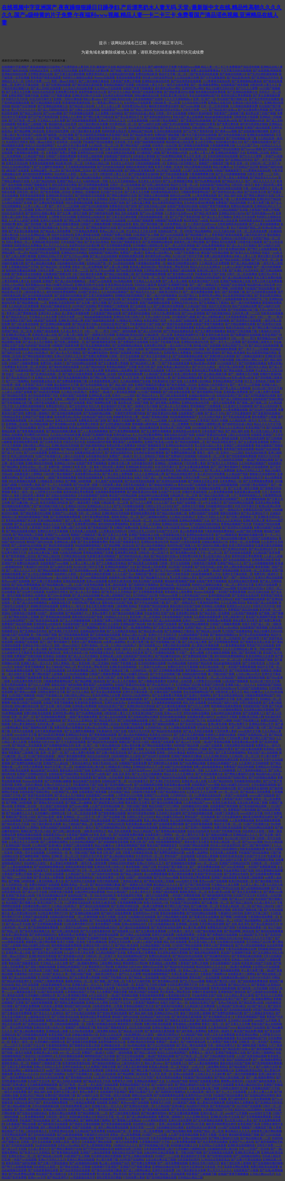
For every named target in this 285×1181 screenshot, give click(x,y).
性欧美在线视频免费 (129, 374)
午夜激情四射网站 (208, 602)
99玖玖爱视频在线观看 (197, 166)
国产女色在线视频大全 (232, 134)
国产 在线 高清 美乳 (118, 774)
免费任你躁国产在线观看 (203, 513)
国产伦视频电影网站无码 (25, 370)
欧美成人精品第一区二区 (136, 520)
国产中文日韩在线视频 (161, 1045)
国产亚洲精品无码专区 (265, 77)
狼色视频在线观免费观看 (210, 91)
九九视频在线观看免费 (243, 106)
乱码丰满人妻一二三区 (246, 313)
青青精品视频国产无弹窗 (119, 84)
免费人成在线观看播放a (205, 70)
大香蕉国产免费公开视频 (125, 81)
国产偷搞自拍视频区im (163, 484)
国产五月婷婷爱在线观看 (261, 291)
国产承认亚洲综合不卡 (128, 116)
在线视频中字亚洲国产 (114, 1091)
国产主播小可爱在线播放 (46, 581)
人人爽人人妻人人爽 (201, 152)
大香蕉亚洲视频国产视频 (257, 659)
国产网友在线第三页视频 (234, 259)
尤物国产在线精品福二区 (252, 734)
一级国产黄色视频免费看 (179, 327)
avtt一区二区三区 (230, 659)
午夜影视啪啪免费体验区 (219, 531)
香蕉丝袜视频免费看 (128, 77)
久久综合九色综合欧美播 (77, 88)
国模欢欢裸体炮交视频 (139, 166)
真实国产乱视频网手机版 (172, 284)
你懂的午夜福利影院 (199, 113)
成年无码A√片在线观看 (106, 499)
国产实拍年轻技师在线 (105, 874)
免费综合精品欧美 (146, 74)
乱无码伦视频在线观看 (168, 131)
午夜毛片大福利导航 (165, 149)
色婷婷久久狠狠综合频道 (77, 77)
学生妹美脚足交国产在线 (17, 320)
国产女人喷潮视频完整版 (177, 181)
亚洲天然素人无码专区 (141, 209)
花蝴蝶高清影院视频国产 (130, 295)
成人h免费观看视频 (191, 531)
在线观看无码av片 (54, 834)
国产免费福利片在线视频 (245, 334)
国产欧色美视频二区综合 (76, 170)
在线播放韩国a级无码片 (164, 191)
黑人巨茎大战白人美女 (264, 431)
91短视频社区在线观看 (142, 916)
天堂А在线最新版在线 (160, 924)
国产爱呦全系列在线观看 (221, 241)
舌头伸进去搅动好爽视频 (117, 95)
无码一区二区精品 (89, 513)
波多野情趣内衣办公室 (92, 91)
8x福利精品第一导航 (95, 181)
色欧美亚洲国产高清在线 (114, 427)
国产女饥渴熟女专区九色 (84, 406)
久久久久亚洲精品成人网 (34, 234)
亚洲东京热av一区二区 (33, 466)
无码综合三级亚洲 (145, 284)
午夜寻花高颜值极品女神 (51, 895)
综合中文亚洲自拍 (62, 234)
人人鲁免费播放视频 (204, 195)
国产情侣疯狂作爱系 (202, 124)
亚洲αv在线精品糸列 (133, 924)
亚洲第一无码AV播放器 (67, 99)
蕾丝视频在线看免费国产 (99, 409)
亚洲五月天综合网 (17, 163)
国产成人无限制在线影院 (52, 109)
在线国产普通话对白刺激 (182, 206)
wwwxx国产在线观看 (72, 402)
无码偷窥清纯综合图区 (219, 506)
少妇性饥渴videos (147, 288)
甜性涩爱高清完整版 (64, 184)
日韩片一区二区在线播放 (125, 184)
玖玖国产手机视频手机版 (164, 341)
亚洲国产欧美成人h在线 (158, 441)
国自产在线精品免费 (92, 249)
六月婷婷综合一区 (71, 338)
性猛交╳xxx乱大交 (17, 374)
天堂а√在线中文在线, (157, 316)
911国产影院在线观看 (41, 756)
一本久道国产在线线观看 (182, 320)
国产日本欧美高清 (51, 441)
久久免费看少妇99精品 (109, 113)
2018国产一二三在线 (133, 609)
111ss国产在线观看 (211, 745)
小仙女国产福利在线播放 (260, 1081)
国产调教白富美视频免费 (139, 170)
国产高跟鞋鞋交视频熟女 (143, 584)
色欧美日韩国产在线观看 (148, 581)
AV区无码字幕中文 (40, 99)
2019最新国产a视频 (148, 152)
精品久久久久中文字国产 (58, 524)
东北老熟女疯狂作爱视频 (95, 574)
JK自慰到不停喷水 (17, 141)
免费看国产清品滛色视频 (230, 202)
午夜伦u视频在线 (29, 638)
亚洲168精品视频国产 (50, 520)
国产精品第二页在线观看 (21, 449)
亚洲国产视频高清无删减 (149, 384)
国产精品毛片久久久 (142, 291)
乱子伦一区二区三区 (72, 227)
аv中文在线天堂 (212, 502)
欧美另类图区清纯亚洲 (22, 159)
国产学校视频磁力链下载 (241, 138)
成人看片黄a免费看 (194, 927)
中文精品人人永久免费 (51, 120)
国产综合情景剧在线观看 (186, 81)
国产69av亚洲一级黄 (85, 484)
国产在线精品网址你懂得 (81, 188)
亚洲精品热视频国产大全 (230, 152)
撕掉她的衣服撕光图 (250, 534)
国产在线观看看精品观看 (176, 277)
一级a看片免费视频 (151, 906)
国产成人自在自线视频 (103, 256)
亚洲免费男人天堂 (17, 527)
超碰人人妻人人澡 (245, 256)
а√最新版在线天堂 (252, 477)
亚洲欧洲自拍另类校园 (65, 445)
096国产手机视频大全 (123, 663)
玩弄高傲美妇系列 (97, 456)
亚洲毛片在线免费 (51, 220)
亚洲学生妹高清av (115, 702)
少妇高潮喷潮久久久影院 (194, 299)
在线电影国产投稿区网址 (215, 184)
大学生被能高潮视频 (217, 652)
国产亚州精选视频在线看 (107, 170)
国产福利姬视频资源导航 (101, 341)
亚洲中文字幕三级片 (256, 913)
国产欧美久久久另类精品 (175, 127)
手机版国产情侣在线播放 (98, 141)
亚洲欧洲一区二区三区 (65, 856)
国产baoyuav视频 (251, 149)
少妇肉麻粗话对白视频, (71, 263)
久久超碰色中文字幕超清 (57, 638)
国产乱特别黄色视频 (140, 1173)
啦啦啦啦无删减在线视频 (21, 270)
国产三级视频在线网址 (154, 516)
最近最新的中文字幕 (66, 384)
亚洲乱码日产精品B (268, 199)
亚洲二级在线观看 (116, 584)
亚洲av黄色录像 (217, 724)
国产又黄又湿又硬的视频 (69, 74)
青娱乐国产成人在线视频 (188, 116)
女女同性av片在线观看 (108, 88)
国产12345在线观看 (172, 234)
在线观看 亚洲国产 (41, 281)
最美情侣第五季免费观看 (236, 95)
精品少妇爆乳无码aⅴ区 (59, 284)
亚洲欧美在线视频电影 (261, 134)
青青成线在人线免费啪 (118, 370)
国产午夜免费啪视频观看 (169, 249)
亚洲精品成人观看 (65, 541)
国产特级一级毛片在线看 (125, 70)
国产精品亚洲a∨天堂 (98, 588)
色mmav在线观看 (104, 77)
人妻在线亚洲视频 (232, 127)
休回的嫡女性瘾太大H (228, 141)
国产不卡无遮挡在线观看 (50, 670)
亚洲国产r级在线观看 (257, 127)
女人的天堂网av (204, 141)
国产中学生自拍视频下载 (149, 602)
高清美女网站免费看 (91, 399)
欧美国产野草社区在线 (208, 874)
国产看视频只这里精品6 (137, 620)
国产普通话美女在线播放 (208, 159)
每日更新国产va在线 (29, 134)
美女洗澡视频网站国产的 (204, 95)
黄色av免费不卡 (209, 399)
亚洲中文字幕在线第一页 (29, 84)
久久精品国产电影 (33, 156)
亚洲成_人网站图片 (66, 399)
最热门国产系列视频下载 (32, 224)
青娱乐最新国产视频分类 (142, 859)
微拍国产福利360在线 (15, 70)
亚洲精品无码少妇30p (231, 213)
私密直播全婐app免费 (247, 491)
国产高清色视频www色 (260, 213)
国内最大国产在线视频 (207, 345)
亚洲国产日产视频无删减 (55, 95)
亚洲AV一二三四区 (123, 138)
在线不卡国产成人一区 (148, 477)
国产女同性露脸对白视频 (260, 395)
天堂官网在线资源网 (251, 438)
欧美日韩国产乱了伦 (58, 127)
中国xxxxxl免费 (168, 595)
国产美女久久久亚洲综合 (61, 199)
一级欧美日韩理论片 (168, 291)
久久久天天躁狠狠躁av (178, 99)
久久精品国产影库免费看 (37, 277)
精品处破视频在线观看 (218, 116)
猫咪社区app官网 (180, 195)
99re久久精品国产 (143, 831)
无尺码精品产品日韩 (245, 166)
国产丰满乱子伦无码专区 (243, 270)
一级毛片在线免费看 (176, 84)
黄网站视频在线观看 (56, 177)
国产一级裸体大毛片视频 (99, 334)
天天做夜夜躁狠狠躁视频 (80, 166)
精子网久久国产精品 (262, 738)
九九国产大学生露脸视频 (23, 1127)
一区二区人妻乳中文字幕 (238, 584)
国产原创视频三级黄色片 (257, 341)
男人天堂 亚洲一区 (194, 156)
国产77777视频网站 (17, 381)
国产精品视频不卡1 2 (198, 234)
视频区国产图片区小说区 (190, 227)
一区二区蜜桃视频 (48, 449)
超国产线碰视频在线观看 (149, 141)
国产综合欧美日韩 (255, 191)
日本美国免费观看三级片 (240, 316)
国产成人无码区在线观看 (45, 88)
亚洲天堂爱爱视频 (110, 627)
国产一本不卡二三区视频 (63, 206)
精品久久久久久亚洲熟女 (205, 266)
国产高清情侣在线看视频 (194, 188)
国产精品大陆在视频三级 (119, 274)
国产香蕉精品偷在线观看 (55, 616)
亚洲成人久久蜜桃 (71, 116)
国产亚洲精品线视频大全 (242, 91)
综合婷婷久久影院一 (66, 174)
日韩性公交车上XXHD (115, 177)
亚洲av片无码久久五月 (111, 120)
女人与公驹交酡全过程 (15, 309)
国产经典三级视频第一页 (69, 341)
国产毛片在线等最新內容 (95, 931)
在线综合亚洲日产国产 (114, 324)
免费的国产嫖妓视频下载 (169, 134)
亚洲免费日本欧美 (66, 91)
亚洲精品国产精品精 (140, 131)
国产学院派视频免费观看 (81, 120)
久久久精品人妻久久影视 (45, 749)
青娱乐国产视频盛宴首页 (125, 241)
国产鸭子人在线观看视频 (83, 149)
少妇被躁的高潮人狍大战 (88, 766)
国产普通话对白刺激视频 (195, 120)
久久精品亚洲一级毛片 (243, 420)
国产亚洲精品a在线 (13, 899)
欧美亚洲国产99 (271, 334)
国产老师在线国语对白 (157, 116)
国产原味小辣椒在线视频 (40, 966)
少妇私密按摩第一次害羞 (109, 877)
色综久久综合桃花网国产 (40, 145)
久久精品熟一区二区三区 (103, 145)
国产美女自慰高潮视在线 (228, 695)
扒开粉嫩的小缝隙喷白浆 (127, 238)
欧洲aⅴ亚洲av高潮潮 (202, 363)
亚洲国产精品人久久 (69, 181)
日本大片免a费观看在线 (165, 313)
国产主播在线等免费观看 (48, 202)
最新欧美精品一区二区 (125, 516)
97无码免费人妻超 (194, 463)
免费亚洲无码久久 (97, 74)
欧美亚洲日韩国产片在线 (203, 281)
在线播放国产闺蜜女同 (117, 156)
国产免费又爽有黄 (228, 124)
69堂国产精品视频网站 (198, 231)
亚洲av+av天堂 (89, 174)
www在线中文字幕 (249, 731)
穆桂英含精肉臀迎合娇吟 (164, 106)
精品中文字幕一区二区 (172, 74)
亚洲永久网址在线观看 (269, 577)
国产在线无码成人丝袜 (152, 206)
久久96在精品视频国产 (115, 291)
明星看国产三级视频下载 (229, 113)
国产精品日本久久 (233, 181)
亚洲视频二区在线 (258, 152)
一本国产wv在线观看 (99, 281)
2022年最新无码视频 (165, 520)
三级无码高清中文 (254, 234)
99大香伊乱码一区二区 (123, 124)
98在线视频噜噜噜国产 (183, 416)
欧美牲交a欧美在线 (217, 334)
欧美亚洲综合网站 (247, 1034)
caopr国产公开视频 (265, 1020)
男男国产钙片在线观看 (168, 538)
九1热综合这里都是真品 (118, 477)
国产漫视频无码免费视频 (193, 145)
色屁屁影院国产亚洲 (74, 624)
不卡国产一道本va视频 (189, 652)
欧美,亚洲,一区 (239, 163)
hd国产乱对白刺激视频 (175, 124)
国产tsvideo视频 (190, 106)
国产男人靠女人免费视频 (233, 177)
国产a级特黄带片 (251, 638)
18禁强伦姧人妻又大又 (149, 84)
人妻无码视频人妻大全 (114, 159)
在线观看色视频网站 (26, 388)
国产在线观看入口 (141, 306)
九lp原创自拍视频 (123, 263)
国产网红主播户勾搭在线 (98, 116)
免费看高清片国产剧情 (123, 206)
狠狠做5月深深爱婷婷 (61, 302)
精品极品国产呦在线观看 (55, 538)
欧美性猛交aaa (125, 327)
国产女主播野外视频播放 (48, 166)
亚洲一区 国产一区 (204, 99)
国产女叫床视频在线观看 (132, 227)
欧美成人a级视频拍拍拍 (210, 327)
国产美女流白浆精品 (96, 241)
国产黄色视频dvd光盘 (251, 120)
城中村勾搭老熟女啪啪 (254, 124)
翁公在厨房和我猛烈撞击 (143, 127)
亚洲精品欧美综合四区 (59, 195)
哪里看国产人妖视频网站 (52, 299)
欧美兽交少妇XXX (210, 549)
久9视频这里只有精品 (129, 320)
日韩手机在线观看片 (45, 402)
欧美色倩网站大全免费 (19, 188)
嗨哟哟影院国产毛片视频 (99, 1056)
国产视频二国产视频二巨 (63, 138)
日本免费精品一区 (175, 224)
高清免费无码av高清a (134, 106)
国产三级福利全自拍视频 (26, 545)
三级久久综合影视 (238, 434)
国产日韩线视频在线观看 (132, 720)
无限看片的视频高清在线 (137, 852)
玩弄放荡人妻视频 (144, 156)
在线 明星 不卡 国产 (159, 609)
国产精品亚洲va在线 (224, 120)
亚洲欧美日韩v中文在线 (86, 95)
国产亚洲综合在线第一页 (45, 374)
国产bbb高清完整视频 (129, 270)
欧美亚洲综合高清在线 (119, 284)
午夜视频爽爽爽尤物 (222, 145)
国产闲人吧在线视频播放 (254, 634)
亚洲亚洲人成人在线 (44, 334)
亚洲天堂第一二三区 (114, 127)
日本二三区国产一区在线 (254, 1148)
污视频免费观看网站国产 (195, 191)
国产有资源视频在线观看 (165, 920)
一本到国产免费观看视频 (231, 591)
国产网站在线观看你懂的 (37, 356)
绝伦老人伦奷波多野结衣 (157, 77)
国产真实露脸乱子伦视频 (137, 299)
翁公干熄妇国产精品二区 (246, 227)
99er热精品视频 (122, 281)
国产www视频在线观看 (93, 577)
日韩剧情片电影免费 (143, 791)
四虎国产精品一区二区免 (17, 331)
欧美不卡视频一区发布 (168, 166)
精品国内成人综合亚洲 (62, 124)
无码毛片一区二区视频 (19, 209)
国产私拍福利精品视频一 (120, 399)
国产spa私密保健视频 (178, 1009)
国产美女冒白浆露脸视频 (23, 231)
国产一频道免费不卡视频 (84, 502)
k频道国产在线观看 (17, 170)
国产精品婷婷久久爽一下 (145, 363)
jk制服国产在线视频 (26, 641)
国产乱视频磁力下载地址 (214, 302)
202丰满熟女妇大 (151, 352)
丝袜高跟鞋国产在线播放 (163, 188)
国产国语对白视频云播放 (40, 213)
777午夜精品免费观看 (85, 231)
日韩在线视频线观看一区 (150, 163)
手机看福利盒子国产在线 (201, 209)
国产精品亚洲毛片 (72, 449)
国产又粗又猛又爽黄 (138, 202)
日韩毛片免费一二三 (37, 81)
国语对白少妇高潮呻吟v (136, 695)
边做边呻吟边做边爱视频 (52, 159)
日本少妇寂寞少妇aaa (41, 420)
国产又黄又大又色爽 (18, 91)
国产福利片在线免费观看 (77, 374)
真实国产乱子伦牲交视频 (150, 984)
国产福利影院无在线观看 (90, 195)
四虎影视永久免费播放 (28, 245)
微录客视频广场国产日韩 (110, 859)
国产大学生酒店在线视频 (56, 370)
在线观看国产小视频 (190, 413)
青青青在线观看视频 (41, 163)
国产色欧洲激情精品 (110, 188)
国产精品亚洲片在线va (222, 109)
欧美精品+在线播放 (34, 595)
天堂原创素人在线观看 (175, 70)
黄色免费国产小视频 (264, 416)
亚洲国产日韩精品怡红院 (32, 774)
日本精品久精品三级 (96, 163)
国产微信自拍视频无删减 (61, 431)
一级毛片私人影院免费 (230, 366)
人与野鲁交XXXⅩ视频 (63, 70)
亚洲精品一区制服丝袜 (86, 191)
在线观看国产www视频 (115, 109)
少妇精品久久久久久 (116, 616)
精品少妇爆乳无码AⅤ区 (219, 88)
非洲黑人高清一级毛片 (117, 649)
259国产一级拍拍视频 (123, 331)
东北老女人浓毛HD (122, 163)
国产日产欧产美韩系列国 (43, 116)
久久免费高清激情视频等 (95, 138)
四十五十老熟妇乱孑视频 (259, 381)
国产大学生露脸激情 (212, 77)
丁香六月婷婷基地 (135, 188)
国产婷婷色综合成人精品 (139, 113)
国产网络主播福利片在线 (50, 188)
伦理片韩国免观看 (210, 409)
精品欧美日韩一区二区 (69, 163)
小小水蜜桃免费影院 (229, 709)
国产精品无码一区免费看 (55, 266)
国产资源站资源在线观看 (112, 1013)
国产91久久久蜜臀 (247, 88)
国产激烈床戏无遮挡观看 (87, 84)
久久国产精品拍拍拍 (42, 181)
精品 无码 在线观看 (126, 213)
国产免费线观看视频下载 (72, 381)
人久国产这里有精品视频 (197, 170)
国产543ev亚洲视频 (151, 213)
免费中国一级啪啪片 (165, 299)
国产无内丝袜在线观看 (110, 166)
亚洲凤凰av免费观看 (235, 391)
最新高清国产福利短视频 (66, 684)
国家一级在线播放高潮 (145, 427)
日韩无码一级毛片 (242, 184)
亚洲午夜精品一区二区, (204, 388)
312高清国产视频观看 (30, 177)
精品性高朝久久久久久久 (211, 966)
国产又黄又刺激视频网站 (98, 295)
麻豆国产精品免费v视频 (20, 149)
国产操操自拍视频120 (232, 74)
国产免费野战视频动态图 (180, 452)
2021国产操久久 (188, 295)
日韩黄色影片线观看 (245, 116)
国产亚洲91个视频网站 (156, 449)
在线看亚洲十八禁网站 (33, 238)
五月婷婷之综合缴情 (168, 813)
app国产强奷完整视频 (249, 531)
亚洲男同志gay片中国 (90, 152)
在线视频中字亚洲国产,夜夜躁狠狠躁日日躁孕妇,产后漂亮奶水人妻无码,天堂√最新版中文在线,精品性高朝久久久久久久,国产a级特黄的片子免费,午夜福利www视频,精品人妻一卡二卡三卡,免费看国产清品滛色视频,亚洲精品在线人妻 (142, 15)
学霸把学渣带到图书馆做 (130, 413)
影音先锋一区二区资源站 (32, 366)
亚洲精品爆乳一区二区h (45, 170)
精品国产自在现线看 (23, 106)
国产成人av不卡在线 (187, 741)
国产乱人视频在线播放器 (52, 427)
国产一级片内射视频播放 (151, 138)
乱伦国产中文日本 (112, 191)
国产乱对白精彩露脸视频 (262, 74)
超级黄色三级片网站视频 (189, 241)
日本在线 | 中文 (151, 70)
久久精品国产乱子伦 (192, 720)
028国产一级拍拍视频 (50, 613)
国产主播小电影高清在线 (114, 149)
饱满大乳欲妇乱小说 (238, 327)
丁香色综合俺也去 (68, 249)
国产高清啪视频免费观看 (150, 274)
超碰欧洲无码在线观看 (203, 177)
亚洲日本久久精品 (49, 313)
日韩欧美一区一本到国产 (266, 863)
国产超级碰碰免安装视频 (211, 309)
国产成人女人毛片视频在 (216, 216)
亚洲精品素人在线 (99, 395)
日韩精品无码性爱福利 (207, 277)
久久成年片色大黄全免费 (72, 145)
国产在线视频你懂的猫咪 (253, 131)
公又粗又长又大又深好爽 (201, 791)
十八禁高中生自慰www (178, 213)
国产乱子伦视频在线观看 (128, 506)
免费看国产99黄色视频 (220, 359)
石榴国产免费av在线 (126, 527)
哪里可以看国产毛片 (141, 1091)
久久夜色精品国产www (182, 420)
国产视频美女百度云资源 (203, 481)
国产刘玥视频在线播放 (252, 363)
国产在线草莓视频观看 (123, 259)
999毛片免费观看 (141, 149)
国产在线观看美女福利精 (143, 174)
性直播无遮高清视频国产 (223, 499)
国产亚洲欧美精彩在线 (125, 906)
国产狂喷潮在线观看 (58, 84)
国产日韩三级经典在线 (155, 184)
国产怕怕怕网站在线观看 (81, 363)
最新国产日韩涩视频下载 (241, 331)
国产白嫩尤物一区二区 (25, 502)
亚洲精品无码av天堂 (49, 256)
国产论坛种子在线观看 (263, 409)
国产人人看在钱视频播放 (264, 224)
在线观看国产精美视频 (234, 84)
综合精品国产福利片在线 (96, 416)
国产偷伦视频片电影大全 (48, 506)
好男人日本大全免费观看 (267, 281)
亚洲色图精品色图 (219, 595)
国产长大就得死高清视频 (89, 134)
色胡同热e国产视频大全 (181, 545)
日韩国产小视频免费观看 (61, 156)
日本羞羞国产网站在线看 (105, 313)
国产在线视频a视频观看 (267, 70)
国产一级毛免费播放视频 (197, 291)
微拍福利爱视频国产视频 (33, 516)
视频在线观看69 (229, 513)
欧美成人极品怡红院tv (206, 238)
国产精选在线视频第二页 (190, 441)
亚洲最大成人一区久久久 (36, 663)
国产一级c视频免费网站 (204, 84)
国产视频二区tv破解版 (78, 802)
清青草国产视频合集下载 (214, 199)
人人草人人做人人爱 (107, 106)
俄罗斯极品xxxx (35, 284)
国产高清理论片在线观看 (123, 302)
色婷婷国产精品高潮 (37, 345)
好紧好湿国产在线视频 (73, 395)
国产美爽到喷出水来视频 (219, 356)
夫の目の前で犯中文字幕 (187, 256)
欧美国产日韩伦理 (212, 684)
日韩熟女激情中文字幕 (25, 359)
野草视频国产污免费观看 (113, 306)
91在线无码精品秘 (71, 552)
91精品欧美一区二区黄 (166, 102)
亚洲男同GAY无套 (77, 759)
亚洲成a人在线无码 (219, 102)
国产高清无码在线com (216, 377)
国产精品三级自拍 (141, 109)
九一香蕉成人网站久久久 (107, 102)
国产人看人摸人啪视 (116, 266)
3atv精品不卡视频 (226, 716)
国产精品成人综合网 (81, 106)
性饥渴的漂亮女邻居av (167, 109)
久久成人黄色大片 (71, 331)
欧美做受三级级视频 (89, 156)
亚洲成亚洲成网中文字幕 (75, 309)
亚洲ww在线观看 (96, 581)
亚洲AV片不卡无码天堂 (162, 634)
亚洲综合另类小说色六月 (128, 316)
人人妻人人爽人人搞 (81, 563)
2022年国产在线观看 (168, 170)
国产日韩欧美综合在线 (117, 99)
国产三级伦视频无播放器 (93, 81)
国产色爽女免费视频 (171, 288)
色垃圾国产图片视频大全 (232, 99)
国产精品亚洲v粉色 (238, 77)
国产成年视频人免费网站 (165, 402)
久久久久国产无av (247, 145)
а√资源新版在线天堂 (118, 277)
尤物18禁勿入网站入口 (205, 127)
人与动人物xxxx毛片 (247, 674)
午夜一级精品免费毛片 (257, 188)
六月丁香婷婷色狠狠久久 (135, 359)
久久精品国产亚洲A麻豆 (158, 374)
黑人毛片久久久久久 (23, 109)
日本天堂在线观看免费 (152, 259)
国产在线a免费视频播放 (210, 245)
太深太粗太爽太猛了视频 (43, 552)
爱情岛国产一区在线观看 (199, 816)
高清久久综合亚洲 (110, 1034)
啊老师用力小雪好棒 (55, 859)
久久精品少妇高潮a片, (35, 352)
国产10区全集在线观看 (25, 324)
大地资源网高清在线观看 (120, 152)
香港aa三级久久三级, (112, 231)
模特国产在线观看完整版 (147, 91)
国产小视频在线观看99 (257, 141)
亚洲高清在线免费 (74, 581)
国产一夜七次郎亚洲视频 (84, 159)
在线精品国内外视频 (121, 74)
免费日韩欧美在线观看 (176, 645)
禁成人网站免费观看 (34, 216)
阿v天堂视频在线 (157, 309)
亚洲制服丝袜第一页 (113, 1045)
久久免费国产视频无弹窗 (112, 991)
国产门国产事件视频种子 (225, 466)
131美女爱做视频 (137, 120)
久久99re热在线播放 (76, 674)
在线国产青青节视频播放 (138, 88)
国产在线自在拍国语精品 (121, 438)
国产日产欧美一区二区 (22, 120)
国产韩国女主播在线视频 (153, 195)
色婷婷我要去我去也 (114, 131)
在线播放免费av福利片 (201, 716)
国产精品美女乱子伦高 (148, 327)
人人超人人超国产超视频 (23, 220)
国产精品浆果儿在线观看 (142, 563)
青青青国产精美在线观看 (45, 77)
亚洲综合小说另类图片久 (247, 102)
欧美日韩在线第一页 (185, 409)
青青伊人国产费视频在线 (21, 313)
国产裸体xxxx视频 (226, 131)
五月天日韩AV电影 (209, 416)
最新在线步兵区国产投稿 (109, 202)
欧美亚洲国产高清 (117, 134)
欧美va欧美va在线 (242, 377)
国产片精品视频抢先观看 (45, 102)
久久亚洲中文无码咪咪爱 (237, 406)
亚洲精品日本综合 (76, 734)
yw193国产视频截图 (192, 359)
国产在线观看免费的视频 (168, 824)
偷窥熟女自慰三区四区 (200, 752)
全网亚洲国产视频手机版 (23, 95)
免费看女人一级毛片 (72, 606)
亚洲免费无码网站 (86, 524)
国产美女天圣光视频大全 (156, 356)
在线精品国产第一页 (170, 231)
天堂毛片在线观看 (22, 731)
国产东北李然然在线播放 (264, 99)
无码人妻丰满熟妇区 (174, 177)
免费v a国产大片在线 (73, 527)
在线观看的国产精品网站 (78, 209)
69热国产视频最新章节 (228, 170)
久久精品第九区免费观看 (214, 263)
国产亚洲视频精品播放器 (246, 81)
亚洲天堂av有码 (267, 274)
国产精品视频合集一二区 (153, 199)
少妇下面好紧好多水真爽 (92, 124)
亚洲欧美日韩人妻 (218, 227)
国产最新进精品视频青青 (138, 599)
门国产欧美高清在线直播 (203, 74)
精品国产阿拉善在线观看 (44, 252)
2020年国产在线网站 (84, 306)
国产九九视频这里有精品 (111, 563)
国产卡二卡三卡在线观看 (56, 484)
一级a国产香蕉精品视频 (153, 416)
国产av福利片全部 (149, 124)
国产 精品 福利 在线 (230, 195)
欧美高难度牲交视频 (129, 895)
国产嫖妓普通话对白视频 (179, 91)
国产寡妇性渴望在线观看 (226, 188)
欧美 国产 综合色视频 (126, 870)
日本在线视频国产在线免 (147, 99)
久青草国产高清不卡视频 (37, 384)
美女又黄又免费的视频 (267, 277)
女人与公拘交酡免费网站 (147, 434)
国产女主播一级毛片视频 (72, 213)
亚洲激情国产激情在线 (232, 991)
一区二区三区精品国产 (222, 677)
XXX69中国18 (72, 738)
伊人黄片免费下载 (258, 202)
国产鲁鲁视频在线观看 (30, 431)
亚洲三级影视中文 (233, 616)
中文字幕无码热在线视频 (236, 70)
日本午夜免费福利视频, (232, 249)
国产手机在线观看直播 (174, 174)
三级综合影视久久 (34, 291)
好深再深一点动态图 (34, 138)
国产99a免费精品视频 (169, 156)
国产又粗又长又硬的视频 (188, 734)
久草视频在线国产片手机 (63, 238)
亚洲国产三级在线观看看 (238, 445)
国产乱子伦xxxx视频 (75, 256)
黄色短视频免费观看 (267, 820)
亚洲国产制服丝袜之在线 (235, 281)
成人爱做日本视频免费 (75, 313)
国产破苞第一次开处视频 (58, 134)
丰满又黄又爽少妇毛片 (174, 95)
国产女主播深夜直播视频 (253, 441)
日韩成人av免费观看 (70, 409)
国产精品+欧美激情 (205, 213)
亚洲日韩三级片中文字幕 (212, 270)
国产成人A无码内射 (150, 331)
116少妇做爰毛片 (227, 363)
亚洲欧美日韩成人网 (181, 309)
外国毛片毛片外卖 (17, 99)
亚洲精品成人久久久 (99, 506)
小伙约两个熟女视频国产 (164, 120)
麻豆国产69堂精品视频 (215, 252)
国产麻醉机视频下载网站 (34, 856)
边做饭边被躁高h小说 (43, 349)
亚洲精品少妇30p (64, 463)
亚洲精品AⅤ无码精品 (74, 252)
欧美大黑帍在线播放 (241, 545)
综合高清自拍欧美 (117, 249)
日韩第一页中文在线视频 (171, 113)
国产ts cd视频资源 (226, 534)
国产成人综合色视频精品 (70, 281)
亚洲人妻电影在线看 (87, 234)
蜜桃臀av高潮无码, (232, 1081)
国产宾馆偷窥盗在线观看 (105, 634)
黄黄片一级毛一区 (208, 452)
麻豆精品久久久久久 (201, 638)
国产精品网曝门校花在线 (29, 131)
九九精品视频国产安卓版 (17, 202)
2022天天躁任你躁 (224, 231)
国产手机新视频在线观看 (78, 113)
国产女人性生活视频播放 (37, 574)
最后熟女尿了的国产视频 (260, 113)
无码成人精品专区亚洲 (129, 652)
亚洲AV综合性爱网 (57, 131)
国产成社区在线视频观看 (263, 345)
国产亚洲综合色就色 (31, 477)
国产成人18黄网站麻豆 (210, 316)
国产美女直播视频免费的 (95, 345)
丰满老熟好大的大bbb (41, 741)
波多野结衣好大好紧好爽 (93, 70)
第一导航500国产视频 (43, 634)
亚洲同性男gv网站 (193, 88)
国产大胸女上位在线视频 (84, 109)
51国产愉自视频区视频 (114, 709)
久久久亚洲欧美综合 (233, 602)
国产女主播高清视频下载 (174, 388)
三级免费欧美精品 (13, 259)
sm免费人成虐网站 (114, 641)
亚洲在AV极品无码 (141, 249)
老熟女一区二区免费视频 (87, 266)
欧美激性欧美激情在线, (76, 102)
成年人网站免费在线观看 (238, 566)
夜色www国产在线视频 (192, 484)
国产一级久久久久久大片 (260, 181)
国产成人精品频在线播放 (85, 177)
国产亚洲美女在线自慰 (245, 595)
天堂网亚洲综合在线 (40, 74)
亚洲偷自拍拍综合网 (14, 74)
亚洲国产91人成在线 (180, 138)
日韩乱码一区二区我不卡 (264, 163)
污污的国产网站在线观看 (194, 845)
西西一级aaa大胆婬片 (64, 81)
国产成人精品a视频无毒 (245, 263)
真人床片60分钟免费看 (72, 349)
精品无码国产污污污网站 (36, 288)
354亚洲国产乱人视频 (146, 234)
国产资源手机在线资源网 (176, 324)
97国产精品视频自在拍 (36, 488)
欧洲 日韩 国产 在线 (150, 366)
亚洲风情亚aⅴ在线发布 (91, 216)
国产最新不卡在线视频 (121, 420)
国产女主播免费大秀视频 (253, 109)
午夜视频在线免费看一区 (29, 152)
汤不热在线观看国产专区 (43, 395)
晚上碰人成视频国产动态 (116, 595)
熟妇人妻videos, (92, 99)
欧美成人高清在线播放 (22, 1038)
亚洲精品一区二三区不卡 (78, 816)
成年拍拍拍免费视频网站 (37, 174)
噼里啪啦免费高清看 (131, 256)
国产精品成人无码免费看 (55, 231)
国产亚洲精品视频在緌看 (55, 324)
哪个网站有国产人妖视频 (135, 145)
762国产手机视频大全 (186, 252)
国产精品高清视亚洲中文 (221, 441)
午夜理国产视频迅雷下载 (113, 670)
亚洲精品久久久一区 (203, 709)
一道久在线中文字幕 (72, 327)
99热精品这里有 (38, 70)
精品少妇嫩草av (222, 166)
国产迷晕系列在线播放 (68, 295)
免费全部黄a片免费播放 (120, 445)
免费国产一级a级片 (131, 252)
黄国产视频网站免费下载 (101, 402)
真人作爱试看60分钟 (23, 913)
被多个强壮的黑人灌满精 (109, 466)
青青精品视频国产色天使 (21, 520)
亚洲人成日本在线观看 (57, 677)
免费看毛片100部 (122, 1081)
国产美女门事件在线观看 (191, 1045)
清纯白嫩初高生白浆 (146, 95)
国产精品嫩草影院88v (95, 352)
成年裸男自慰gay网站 (168, 88)
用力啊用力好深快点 (36, 434)
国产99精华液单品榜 (100, 213)
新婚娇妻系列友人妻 (157, 377)
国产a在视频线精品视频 (86, 127)
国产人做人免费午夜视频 (21, 256)
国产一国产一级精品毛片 (204, 284)
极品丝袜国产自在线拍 (83, 299)
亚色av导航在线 (31, 438)
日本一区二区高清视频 (214, 106)
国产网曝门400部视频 (230, 288)
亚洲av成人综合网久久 (158, 252)
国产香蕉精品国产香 (99, 527)
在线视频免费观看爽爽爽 (21, 299)
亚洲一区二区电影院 (227, 638)
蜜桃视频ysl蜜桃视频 (144, 424)
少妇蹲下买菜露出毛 (226, 813)
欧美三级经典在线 (185, 374)
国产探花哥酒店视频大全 (43, 227)
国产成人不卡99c (214, 413)
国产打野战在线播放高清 (178, 331)
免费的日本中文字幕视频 (52, 531)
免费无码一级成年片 (52, 363)
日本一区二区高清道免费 (251, 231)
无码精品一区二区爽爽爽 (173, 424)
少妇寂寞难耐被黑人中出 (205, 574)
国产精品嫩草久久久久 (154, 577)
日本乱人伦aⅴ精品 (13, 249)
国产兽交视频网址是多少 (49, 759)
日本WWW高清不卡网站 (102, 899)
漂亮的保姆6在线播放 (196, 713)
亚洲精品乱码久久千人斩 (148, 766)
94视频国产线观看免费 (168, 220)
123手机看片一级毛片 (74, 549)
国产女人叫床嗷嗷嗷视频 (230, 174)
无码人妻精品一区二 (18, 241)
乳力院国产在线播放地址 (262, 538)
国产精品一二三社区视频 (17, 877)
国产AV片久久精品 (119, 91)
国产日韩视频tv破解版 (19, 759)
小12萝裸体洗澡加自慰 (216, 81)
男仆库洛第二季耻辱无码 (173, 266)
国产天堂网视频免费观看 (93, 184)
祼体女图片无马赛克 (269, 256)
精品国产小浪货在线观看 (51, 149)
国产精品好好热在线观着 (75, 499)
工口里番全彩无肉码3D (112, 531)
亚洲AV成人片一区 (115, 1088)
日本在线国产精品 (72, 241)
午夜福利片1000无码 (36, 566)
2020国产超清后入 (89, 291)
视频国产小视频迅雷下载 (214, 163)
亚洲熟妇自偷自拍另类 (155, 81)
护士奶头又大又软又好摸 (141, 231)
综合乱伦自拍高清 (43, 91)
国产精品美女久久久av (263, 177)
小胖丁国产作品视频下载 (244, 727)
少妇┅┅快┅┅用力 (269, 316)
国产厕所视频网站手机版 (206, 391)
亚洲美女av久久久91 (60, 452)
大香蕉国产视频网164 (79, 834)
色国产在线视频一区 (188, 502)
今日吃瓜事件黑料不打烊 (26, 681)
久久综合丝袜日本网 (186, 77)
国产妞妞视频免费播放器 (48, 866)
